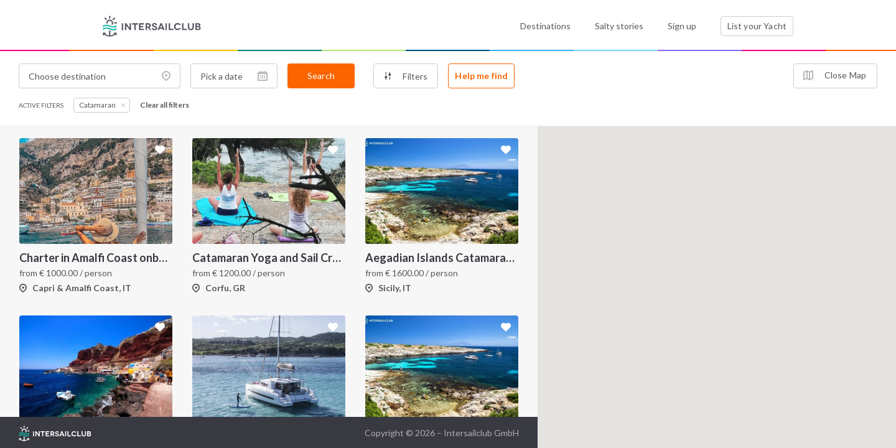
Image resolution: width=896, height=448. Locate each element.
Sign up (682, 26)
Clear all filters (164, 105)
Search (321, 75)
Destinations (545, 26)
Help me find (481, 75)
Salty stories (619, 26)
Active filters (41, 105)
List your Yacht (756, 26)
